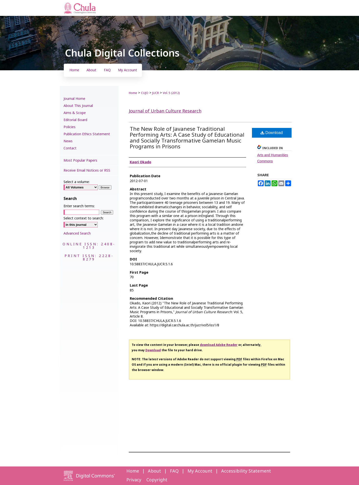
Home (133, 93)
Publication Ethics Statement (87, 134)
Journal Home (74, 98)
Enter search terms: (79, 206)
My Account (199, 471)
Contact (70, 148)
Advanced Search (77, 233)
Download (272, 133)
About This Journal (78, 105)
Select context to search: (84, 218)
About (154, 471)
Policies (70, 127)
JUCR (155, 93)
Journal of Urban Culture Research (165, 111)
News (68, 141)
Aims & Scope (75, 112)
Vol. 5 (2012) (171, 93)
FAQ (174, 471)
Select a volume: (77, 182)
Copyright (156, 480)
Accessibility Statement (246, 471)
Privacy (133, 480)
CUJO (144, 93)
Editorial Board (75, 120)
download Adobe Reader (219, 345)
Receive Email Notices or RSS (87, 170)
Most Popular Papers (80, 160)
